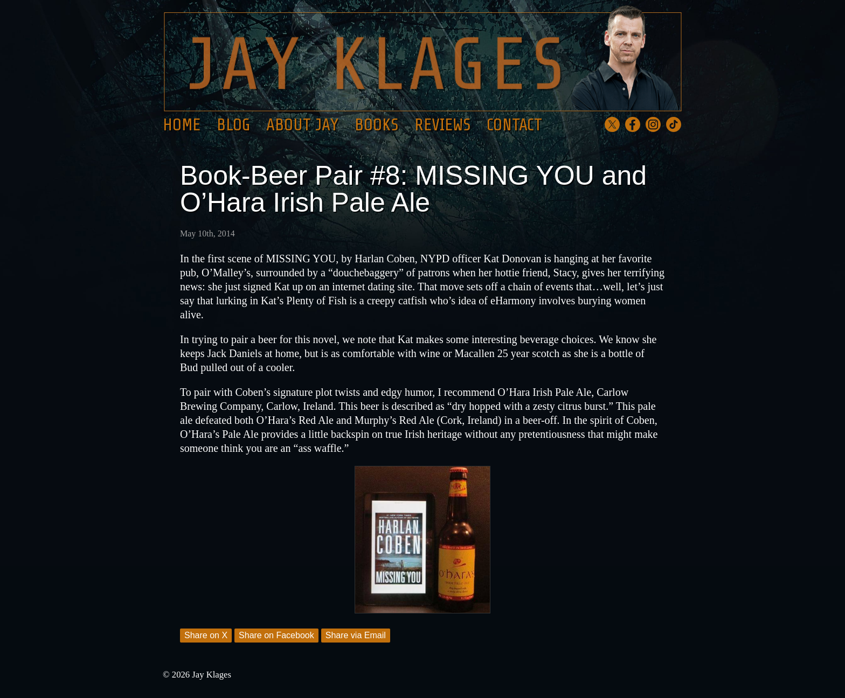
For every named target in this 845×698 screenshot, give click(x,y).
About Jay (302, 125)
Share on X (205, 635)
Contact (514, 125)
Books (376, 125)
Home (181, 125)
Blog (233, 125)
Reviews (442, 125)
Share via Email (355, 635)
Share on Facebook (276, 635)
